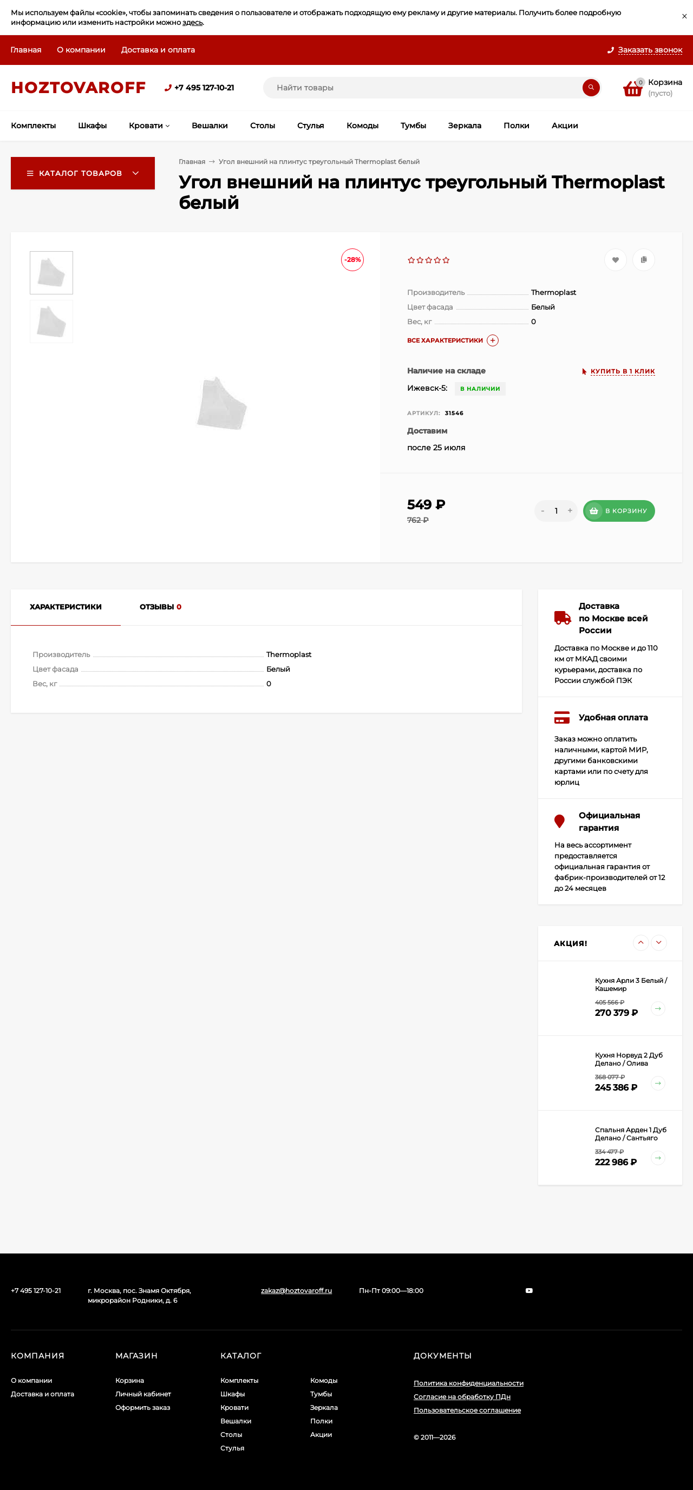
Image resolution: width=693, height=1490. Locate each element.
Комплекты (239, 1380)
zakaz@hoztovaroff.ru (296, 1290)
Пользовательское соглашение (467, 1410)
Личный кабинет (143, 1394)
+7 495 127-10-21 (204, 88)
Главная (25, 50)
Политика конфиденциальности (469, 1383)
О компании (81, 50)
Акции (321, 1434)
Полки (321, 1421)
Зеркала (324, 1407)
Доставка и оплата (158, 50)
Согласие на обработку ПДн (462, 1397)
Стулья (232, 1448)
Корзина (129, 1380)
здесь (192, 22)
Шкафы (232, 1394)
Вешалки (235, 1421)
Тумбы (321, 1394)
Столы (231, 1434)
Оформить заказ (142, 1407)
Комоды (323, 1380)
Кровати (234, 1407)
